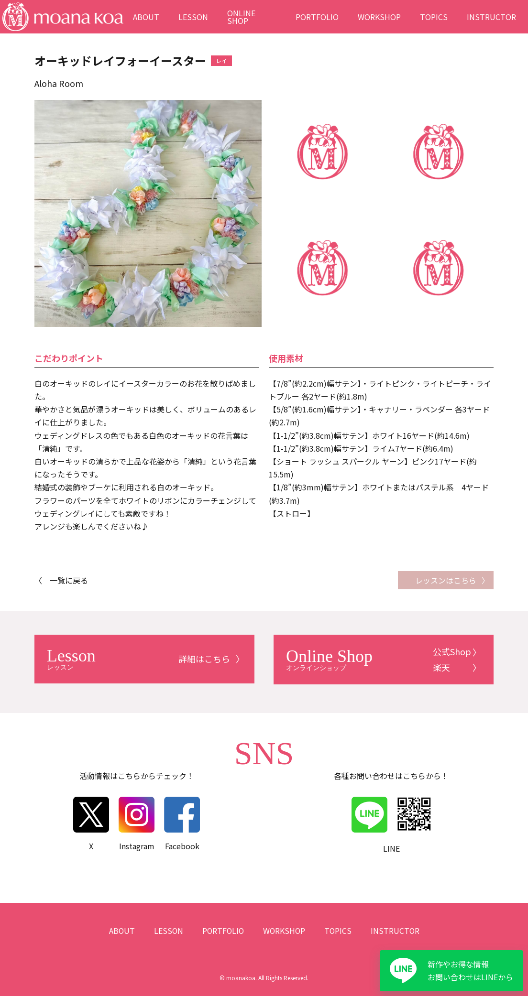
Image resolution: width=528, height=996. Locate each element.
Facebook (182, 823)
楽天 (442, 666)
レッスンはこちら (445, 580)
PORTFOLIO (317, 16)
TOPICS (434, 16)
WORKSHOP (379, 16)
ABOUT (146, 16)
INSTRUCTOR (491, 16)
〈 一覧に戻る (61, 580)
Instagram (136, 823)
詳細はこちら (138, 658)
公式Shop (452, 651)
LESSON (193, 16)
